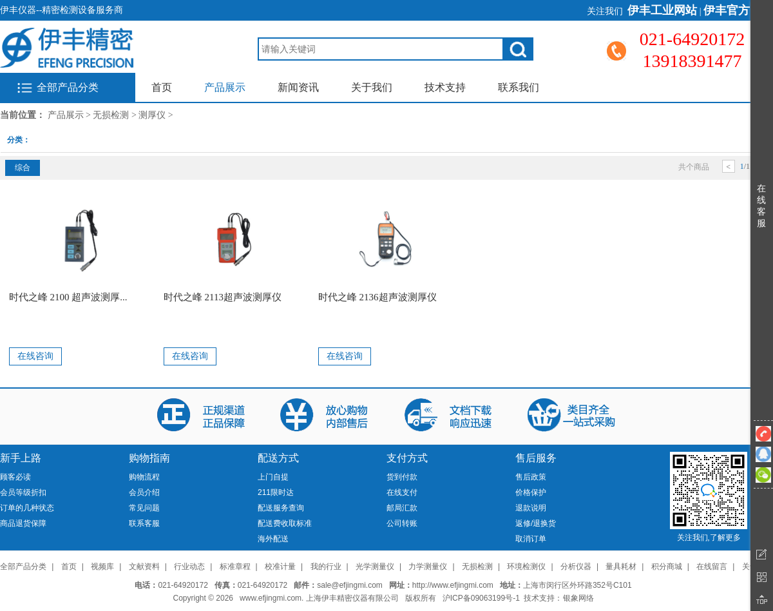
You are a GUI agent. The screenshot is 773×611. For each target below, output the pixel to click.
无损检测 (111, 115)
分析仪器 (575, 566)
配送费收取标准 (285, 523)
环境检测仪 (526, 566)
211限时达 (276, 492)
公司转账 (401, 523)
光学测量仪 (375, 566)
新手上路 (20, 457)
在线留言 (711, 566)
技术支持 (445, 87)
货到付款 (401, 476)
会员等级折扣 (23, 492)
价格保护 (530, 492)
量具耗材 (621, 566)
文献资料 (144, 566)
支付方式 (407, 457)
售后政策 (530, 476)
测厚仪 (152, 115)
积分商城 (666, 566)
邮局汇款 (401, 507)
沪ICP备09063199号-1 (481, 598)
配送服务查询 (281, 507)
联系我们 (518, 87)
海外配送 (273, 538)
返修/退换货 (535, 523)
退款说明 (530, 507)
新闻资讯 (298, 87)
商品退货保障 (23, 523)
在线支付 (401, 492)
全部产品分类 (68, 87)
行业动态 (189, 566)
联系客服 (144, 523)
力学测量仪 (427, 566)
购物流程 (144, 476)
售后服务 (536, 457)
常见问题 (144, 507)
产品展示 (224, 87)
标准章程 (235, 566)
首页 (161, 87)
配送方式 (278, 457)
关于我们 (371, 87)
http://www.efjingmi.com (452, 585)
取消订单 (530, 538)
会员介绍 (144, 492)
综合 (22, 167)
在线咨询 (35, 356)
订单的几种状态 (27, 507)
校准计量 (280, 566)
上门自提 (273, 476)
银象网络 (578, 598)
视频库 (102, 566)
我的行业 (325, 566)
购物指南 (149, 457)
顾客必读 (15, 476)
